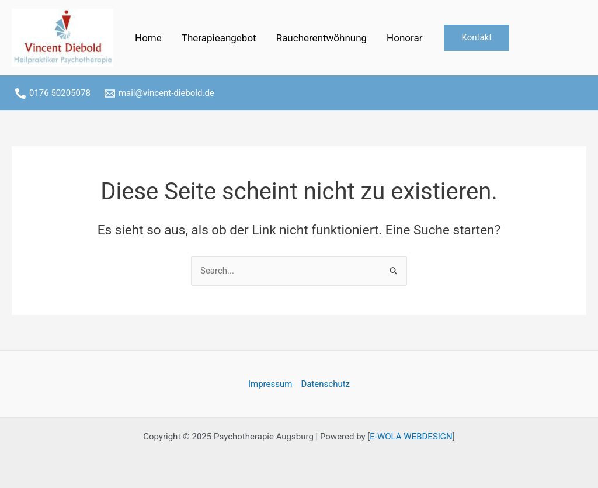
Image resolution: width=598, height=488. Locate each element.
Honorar (404, 38)
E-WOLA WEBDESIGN (411, 436)
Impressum (270, 384)
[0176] (53, 93)
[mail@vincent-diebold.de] (159, 93)
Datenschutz (325, 384)
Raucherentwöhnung (321, 38)
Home (148, 38)
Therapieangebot (219, 38)
